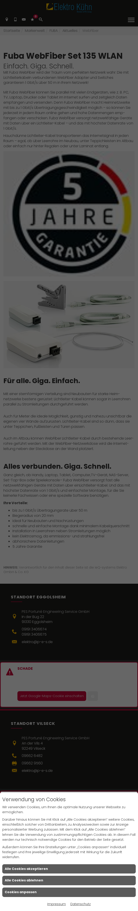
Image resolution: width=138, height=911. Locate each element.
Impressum (56, 904)
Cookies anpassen (21, 892)
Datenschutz (80, 904)
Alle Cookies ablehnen (24, 880)
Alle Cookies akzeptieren (26, 869)
